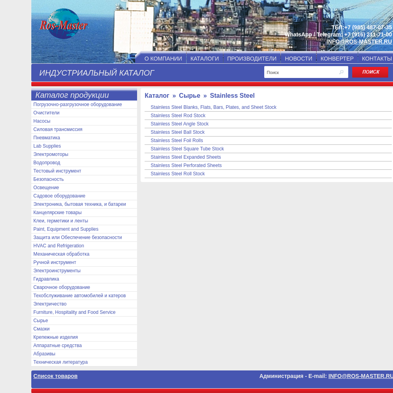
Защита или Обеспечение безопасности (77, 237)
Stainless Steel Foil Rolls (177, 140)
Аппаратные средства (57, 345)
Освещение (46, 187)
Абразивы (44, 354)
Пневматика (46, 137)
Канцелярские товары (57, 212)
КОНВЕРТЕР (337, 58)
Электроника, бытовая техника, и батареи (79, 204)
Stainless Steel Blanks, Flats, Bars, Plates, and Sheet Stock (214, 107)
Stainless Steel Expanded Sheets (186, 157)
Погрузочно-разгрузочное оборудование (77, 104)
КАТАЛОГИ (205, 58)
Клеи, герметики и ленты (60, 221)
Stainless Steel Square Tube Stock (187, 149)
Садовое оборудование (59, 196)
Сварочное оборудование (61, 287)
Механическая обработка (61, 254)
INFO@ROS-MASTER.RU (359, 41)
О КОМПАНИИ (163, 58)
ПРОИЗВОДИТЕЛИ (252, 58)
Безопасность (48, 179)
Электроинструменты (56, 270)
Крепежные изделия (55, 337)
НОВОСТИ (298, 58)
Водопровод (46, 162)
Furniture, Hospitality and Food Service (74, 312)
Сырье (40, 320)
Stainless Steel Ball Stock (177, 132)
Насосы (41, 121)
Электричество (50, 304)
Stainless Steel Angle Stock (179, 124)
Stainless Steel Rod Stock (178, 115)
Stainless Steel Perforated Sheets (186, 165)
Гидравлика (46, 279)
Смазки (41, 329)
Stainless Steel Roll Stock (178, 174)
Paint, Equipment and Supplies (65, 229)
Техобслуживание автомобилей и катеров (79, 295)
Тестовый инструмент (57, 171)
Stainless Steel (232, 95)
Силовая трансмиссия (57, 129)
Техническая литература (60, 362)
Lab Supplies (47, 146)
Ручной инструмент (54, 262)
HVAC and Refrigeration (58, 246)
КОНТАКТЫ (377, 58)
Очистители (46, 113)
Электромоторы (50, 154)
